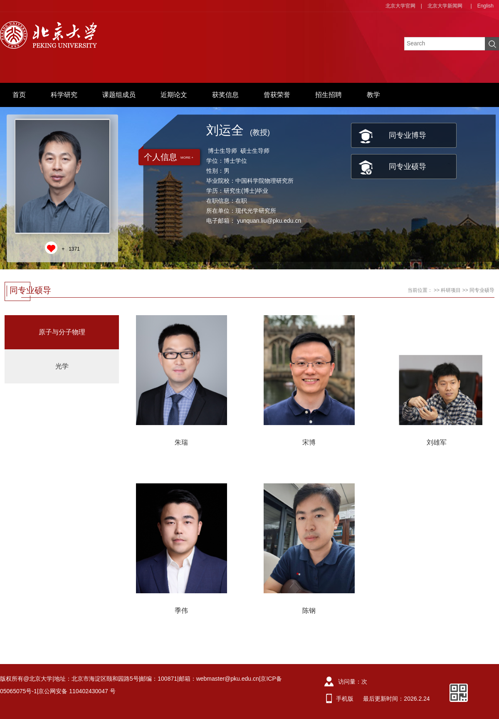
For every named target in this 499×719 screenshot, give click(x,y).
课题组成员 (119, 94)
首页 (19, 94)
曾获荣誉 (277, 94)
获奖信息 (225, 94)
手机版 (344, 698)
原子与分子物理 (62, 332)
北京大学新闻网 (444, 6)
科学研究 (64, 94)
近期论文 (174, 94)
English (485, 6)
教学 (373, 94)
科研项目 (451, 290)
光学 (62, 366)
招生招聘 (328, 94)
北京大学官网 (400, 6)
